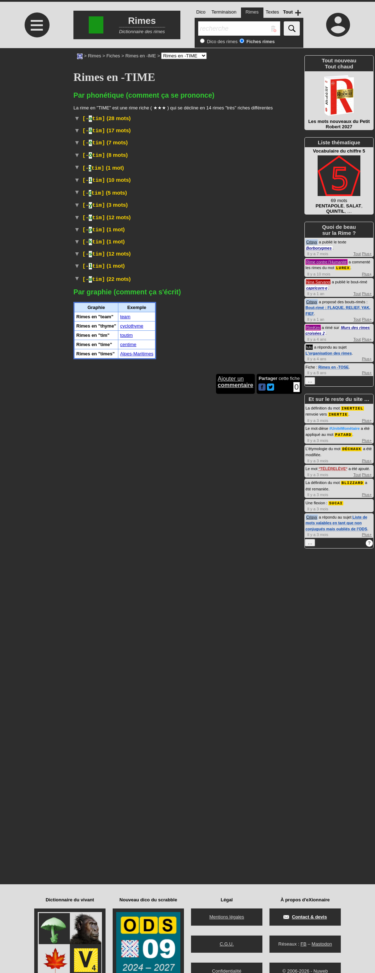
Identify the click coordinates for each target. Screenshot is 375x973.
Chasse (266, 138)
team (125, 780)
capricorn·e (316, 287)
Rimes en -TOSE (333, 367)
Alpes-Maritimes (136, 817)
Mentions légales (226, 917)
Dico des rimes (222, 41)
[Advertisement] (36, 108)
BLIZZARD (352, 480)
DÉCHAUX (351, 447)
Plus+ (367, 254)
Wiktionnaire (172, 575)
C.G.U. (227, 944)
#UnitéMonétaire (192, 200)
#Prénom (108, 297)
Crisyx (311, 242)
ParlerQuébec (172, 346)
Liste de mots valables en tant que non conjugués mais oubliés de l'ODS (336, 521)
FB (303, 944)
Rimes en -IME (140, 55)
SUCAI (336, 500)
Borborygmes (319, 248)
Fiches (113, 55)
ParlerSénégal (174, 241)
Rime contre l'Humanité (326, 262)
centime (128, 808)
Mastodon (322, 944)
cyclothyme (131, 789)
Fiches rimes (260, 41)
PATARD (343, 433)
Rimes (94, 55)
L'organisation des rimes (328, 353)
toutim (126, 799)
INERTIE (338, 413)
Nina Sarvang (318, 281)
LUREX (343, 267)
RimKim (313, 327)
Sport (121, 562)
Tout (357, 254)
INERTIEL (352, 407)
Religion (287, 706)
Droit (136, 208)
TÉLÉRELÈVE (333, 467)
